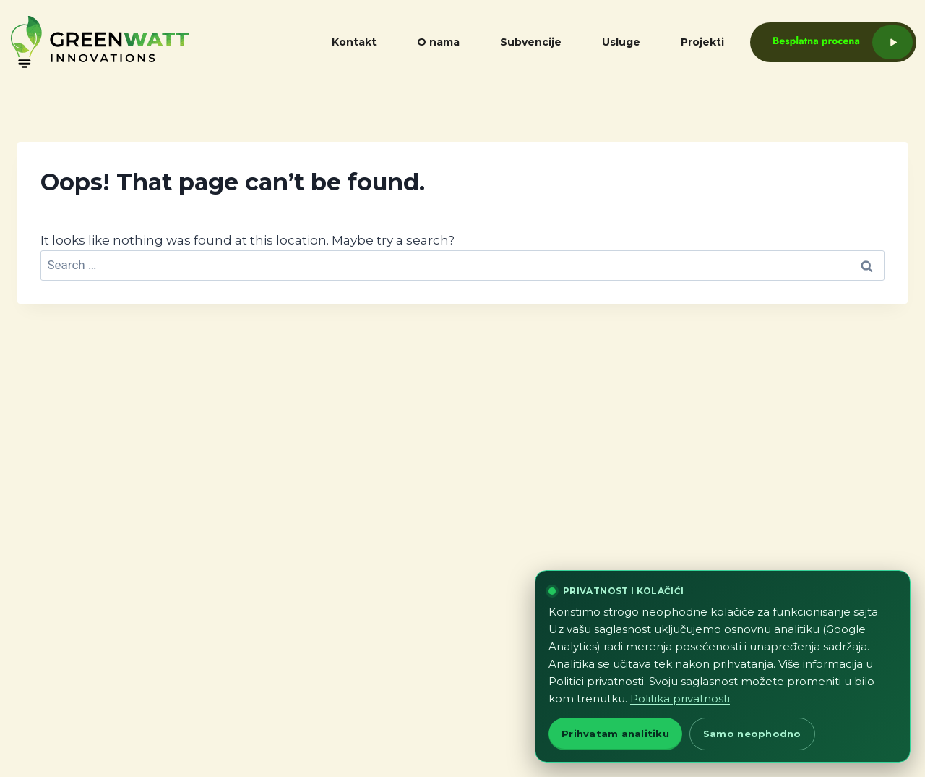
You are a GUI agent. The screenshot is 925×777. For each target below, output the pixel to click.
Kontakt (354, 41)
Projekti (702, 41)
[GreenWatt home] (134, 42)
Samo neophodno (752, 733)
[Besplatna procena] (819, 42)
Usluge (621, 41)
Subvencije (531, 41)
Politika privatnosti (680, 698)
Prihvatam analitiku (615, 733)
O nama (438, 41)
